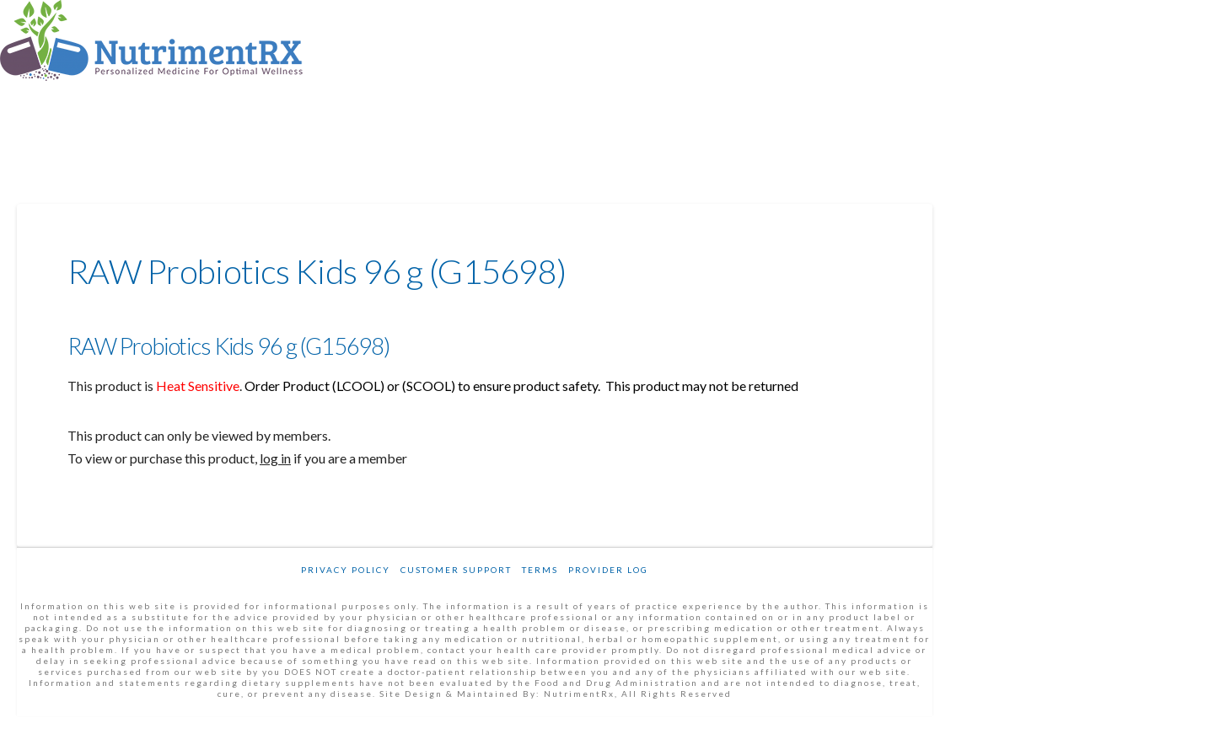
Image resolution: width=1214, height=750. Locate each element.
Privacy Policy (345, 570)
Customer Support (456, 570)
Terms (540, 570)
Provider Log (608, 570)
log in (275, 458)
